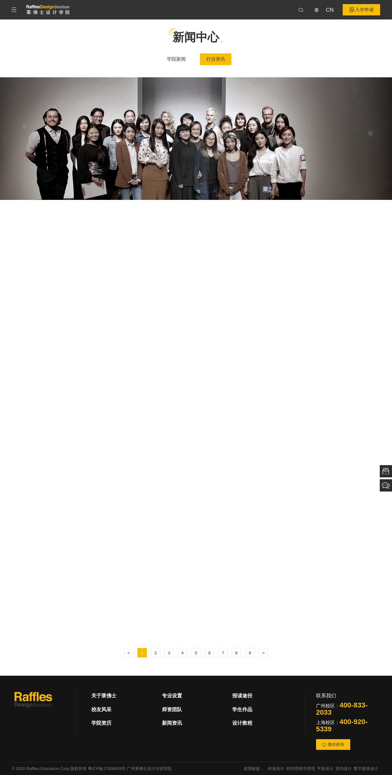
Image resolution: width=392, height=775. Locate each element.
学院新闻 (176, 59)
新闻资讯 (172, 723)
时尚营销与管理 (301, 768)
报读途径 (242, 695)
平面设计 (325, 768)
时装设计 (276, 768)
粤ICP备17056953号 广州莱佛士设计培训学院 (130, 768)
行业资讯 (215, 59)
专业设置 (172, 695)
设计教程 (242, 723)
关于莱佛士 (103, 695)
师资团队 (172, 709)
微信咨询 (333, 744)
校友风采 (101, 709)
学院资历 (101, 723)
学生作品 (242, 709)
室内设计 (344, 768)
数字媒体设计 (366, 768)
